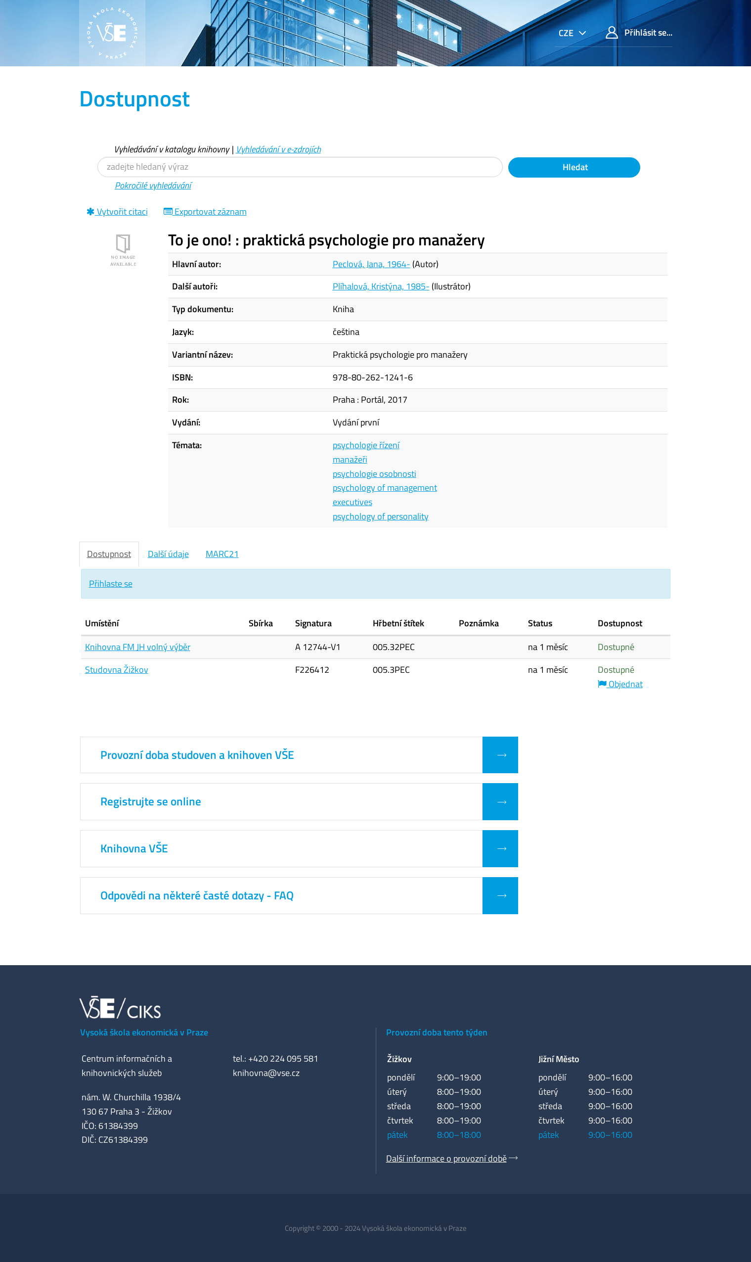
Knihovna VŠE (134, 848)
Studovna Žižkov (116, 669)
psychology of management (385, 487)
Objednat (620, 684)
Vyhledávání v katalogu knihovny (171, 149)
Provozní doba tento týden (436, 1032)
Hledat (574, 167)
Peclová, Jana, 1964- (371, 264)
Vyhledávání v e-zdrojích (278, 149)
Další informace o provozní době (446, 1158)
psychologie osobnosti (374, 473)
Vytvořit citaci (117, 211)
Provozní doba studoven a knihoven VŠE (197, 755)
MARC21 (222, 554)
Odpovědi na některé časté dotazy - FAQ (197, 895)
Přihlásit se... (639, 32)
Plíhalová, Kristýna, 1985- (381, 286)
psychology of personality (381, 516)
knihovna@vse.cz (266, 1072)
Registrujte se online (150, 801)
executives (352, 502)
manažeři (350, 459)
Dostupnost (109, 554)
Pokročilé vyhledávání (153, 185)
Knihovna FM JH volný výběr (137, 647)
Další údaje (168, 554)
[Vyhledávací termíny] (300, 167)
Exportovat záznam (205, 211)
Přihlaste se (111, 583)
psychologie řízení (366, 445)
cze (567, 33)
